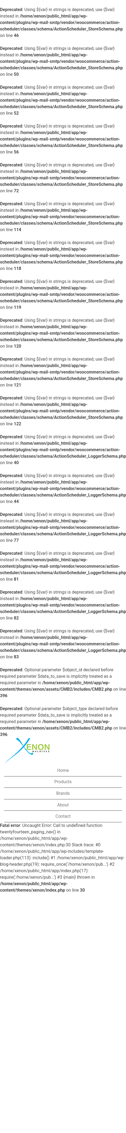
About (63, 804)
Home (63, 770)
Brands (63, 793)
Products (63, 781)
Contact (63, 816)
